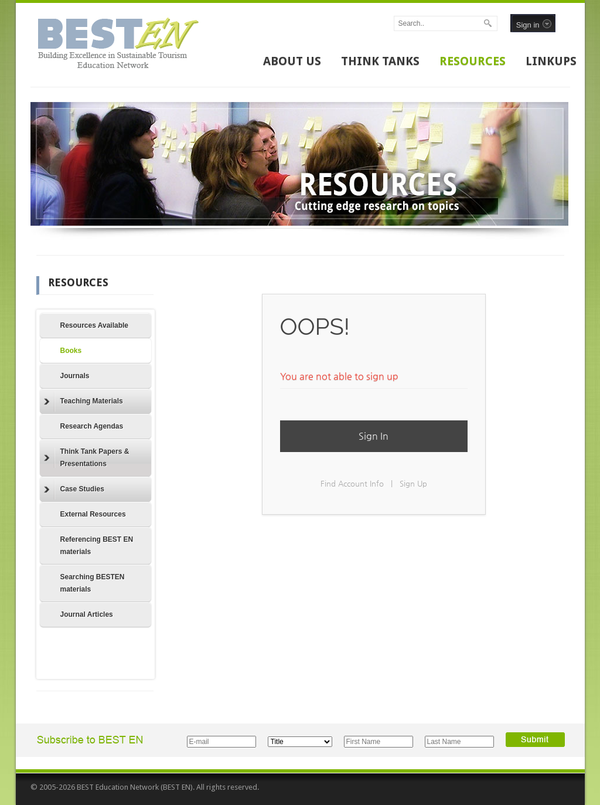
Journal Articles (86, 614)
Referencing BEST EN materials (97, 545)
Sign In (373, 435)
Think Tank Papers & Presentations (86, 457)
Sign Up (413, 483)
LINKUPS (551, 61)
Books (71, 351)
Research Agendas (92, 426)
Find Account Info (352, 483)
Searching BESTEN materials (92, 583)
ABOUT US (292, 61)
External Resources (93, 514)
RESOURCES (472, 61)
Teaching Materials (83, 402)
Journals (75, 376)
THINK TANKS (380, 61)
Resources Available (94, 325)
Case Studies (74, 490)
